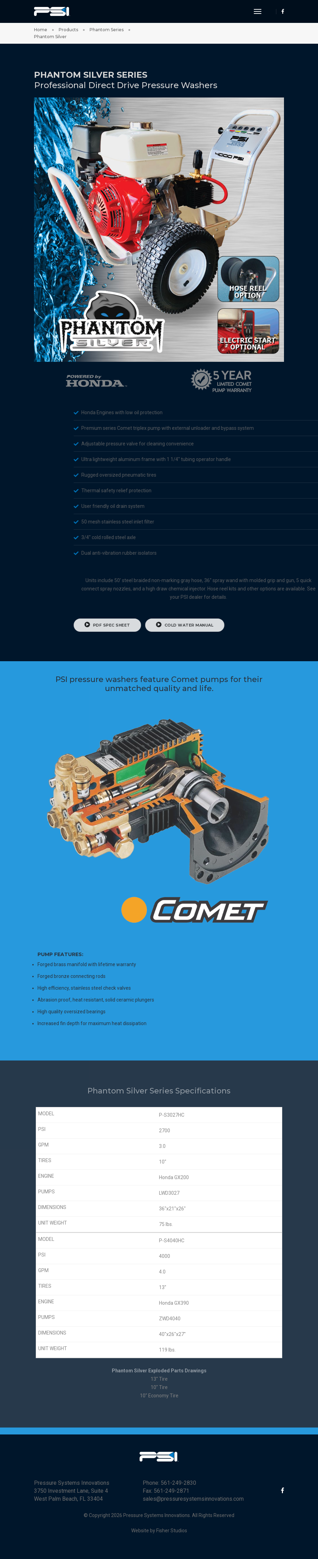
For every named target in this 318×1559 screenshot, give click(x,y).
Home (40, 29)
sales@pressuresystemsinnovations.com (193, 1499)
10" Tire (159, 1387)
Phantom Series (107, 29)
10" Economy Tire (159, 1395)
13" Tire (159, 1379)
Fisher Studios (171, 1530)
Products (68, 29)
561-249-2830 (178, 1483)
